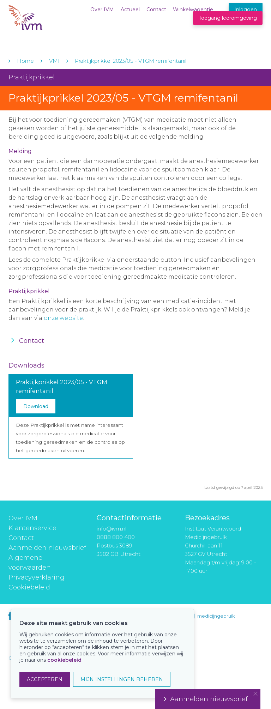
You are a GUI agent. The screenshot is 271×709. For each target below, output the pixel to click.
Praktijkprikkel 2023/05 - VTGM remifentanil (130, 60)
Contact (156, 9)
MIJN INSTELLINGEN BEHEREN (121, 679)
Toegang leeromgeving (228, 18)
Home (25, 60)
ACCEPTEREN (44, 679)
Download (35, 406)
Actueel (130, 9)
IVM (51, 20)
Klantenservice (32, 528)
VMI (54, 60)
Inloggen (245, 9)
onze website (63, 318)
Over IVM (102, 9)
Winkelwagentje (193, 9)
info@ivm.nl (111, 528)
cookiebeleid (64, 660)
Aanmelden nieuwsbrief (47, 548)
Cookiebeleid (29, 587)
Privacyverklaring (36, 577)
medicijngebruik (216, 616)
